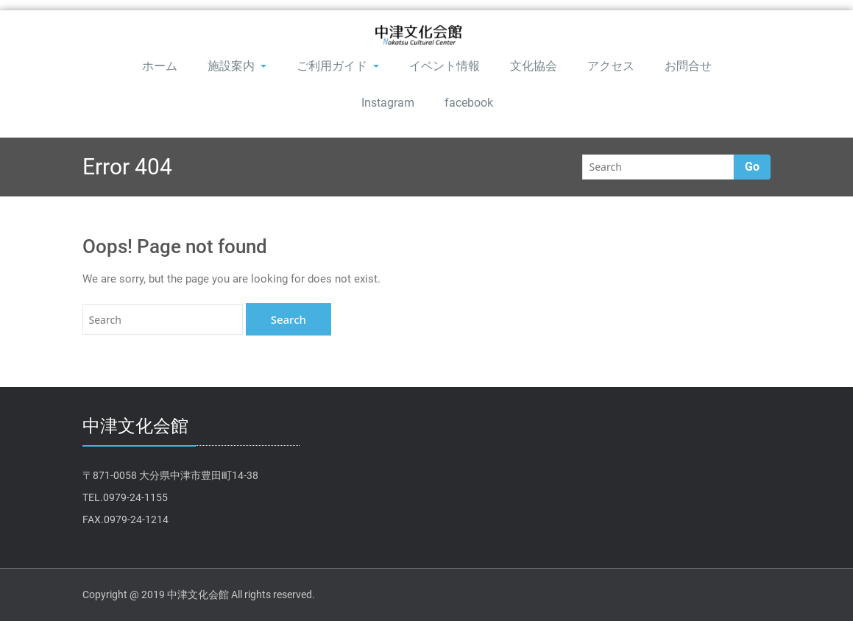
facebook (469, 103)
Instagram (387, 103)
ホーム (159, 66)
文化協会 (533, 66)
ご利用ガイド (338, 66)
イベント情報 (444, 66)
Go (752, 167)
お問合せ (688, 66)
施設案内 (237, 66)
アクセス (610, 66)
